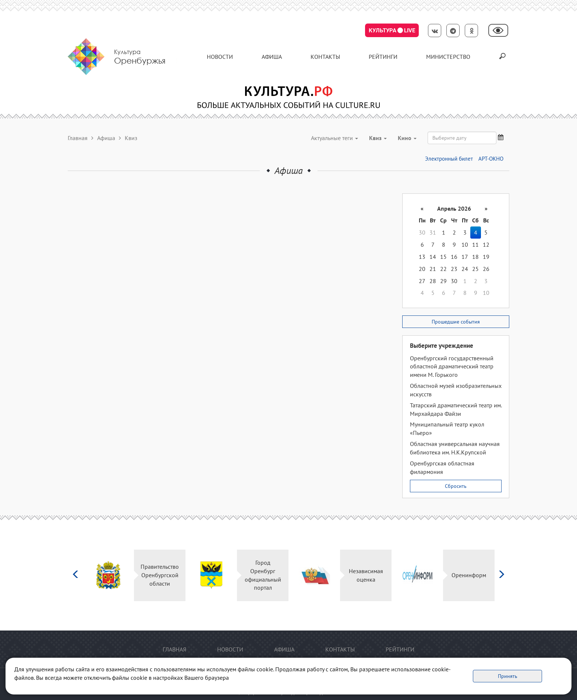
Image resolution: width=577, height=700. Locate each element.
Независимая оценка (366, 575)
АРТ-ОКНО (490, 158)
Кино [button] (407, 138)
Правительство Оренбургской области (160, 575)
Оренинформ (469, 575)
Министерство (448, 56)
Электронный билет (449, 158)
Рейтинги (383, 56)
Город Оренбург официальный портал (263, 575)
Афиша (272, 56)
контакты (325, 56)
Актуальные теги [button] (334, 138)
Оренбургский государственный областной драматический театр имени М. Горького (451, 366)
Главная (78, 138)
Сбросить (456, 486)
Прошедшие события (456, 321)
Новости (220, 56)
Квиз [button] (378, 138)
